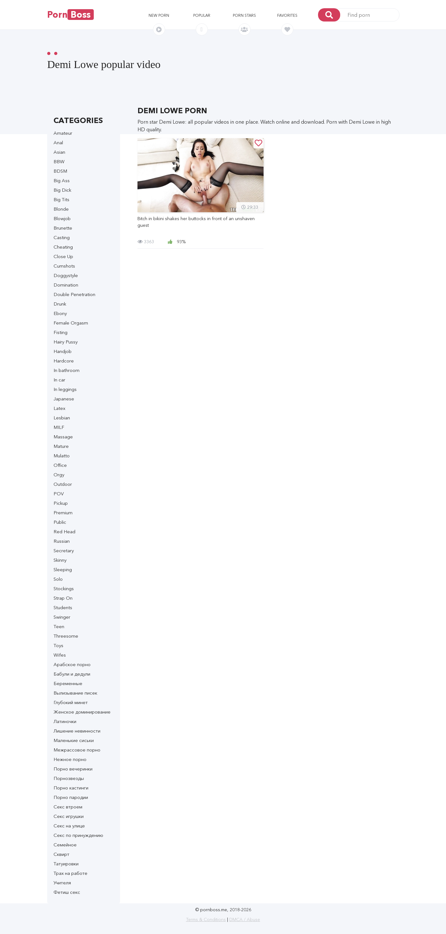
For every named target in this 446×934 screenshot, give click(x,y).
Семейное (65, 845)
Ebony (60, 313)
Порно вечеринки (73, 769)
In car (59, 380)
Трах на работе (70, 873)
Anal (58, 142)
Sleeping (63, 569)
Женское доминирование (82, 712)
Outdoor (63, 484)
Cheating (63, 247)
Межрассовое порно (77, 750)
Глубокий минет (71, 702)
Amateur (63, 133)
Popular (201, 15)
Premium (63, 513)
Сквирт (61, 854)
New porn (159, 15)
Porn (70, 14)
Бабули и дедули (72, 674)
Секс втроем (68, 807)
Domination (66, 285)
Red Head (64, 532)
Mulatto (62, 456)
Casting (62, 237)
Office (60, 465)
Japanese (64, 399)
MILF (59, 427)
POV (59, 494)
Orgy (59, 475)
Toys (58, 645)
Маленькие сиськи (74, 740)
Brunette (63, 228)
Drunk (60, 304)
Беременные (68, 683)
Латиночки (65, 721)
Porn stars (244, 15)
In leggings (65, 389)
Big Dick (62, 190)
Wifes (60, 655)
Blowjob (62, 218)
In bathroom (67, 370)
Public (60, 522)
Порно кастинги (71, 788)
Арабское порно (72, 664)
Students (63, 607)
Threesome (66, 636)
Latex (59, 408)
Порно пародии (71, 797)
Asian (59, 152)
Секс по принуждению (78, 835)
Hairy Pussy (66, 342)
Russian (62, 541)
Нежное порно (70, 759)
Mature (61, 446)
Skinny (60, 560)
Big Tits (61, 199)
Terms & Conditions (206, 919)
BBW (59, 161)
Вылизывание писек (75, 693)
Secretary (64, 550)
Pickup (61, 503)
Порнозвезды (69, 778)
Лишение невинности (77, 731)
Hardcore (64, 361)
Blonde (61, 209)
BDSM (60, 171)
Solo (58, 579)
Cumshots (64, 266)
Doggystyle (66, 275)
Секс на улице (69, 826)
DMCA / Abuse (244, 919)
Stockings (64, 588)
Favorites (287, 15)
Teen (59, 626)
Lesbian (62, 418)
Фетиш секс (67, 892)
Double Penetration (74, 294)
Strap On (63, 598)
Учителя (62, 883)
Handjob (63, 351)
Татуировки (66, 864)
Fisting (60, 332)
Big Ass (62, 180)
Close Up (63, 256)
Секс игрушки (69, 816)
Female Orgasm (71, 323)
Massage (63, 437)
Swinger (62, 617)
